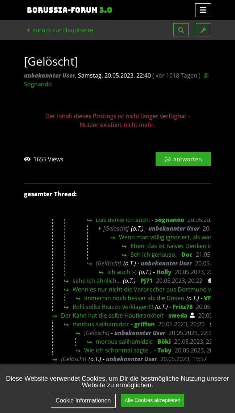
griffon (144, 324)
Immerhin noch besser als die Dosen (134, 298)
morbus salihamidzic (101, 324)
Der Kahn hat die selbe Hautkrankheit (112, 315)
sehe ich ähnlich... (96, 281)
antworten (183, 159)
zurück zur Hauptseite (60, 30)
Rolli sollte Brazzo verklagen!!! (112, 307)
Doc (187, 255)
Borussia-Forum (69, 10)
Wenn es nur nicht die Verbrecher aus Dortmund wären (149, 289)
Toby (164, 350)
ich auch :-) (122, 272)
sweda (177, 315)
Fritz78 (183, 307)
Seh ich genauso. (153, 255)
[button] (181, 30)
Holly (164, 272)
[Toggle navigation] (203, 10)
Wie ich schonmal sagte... (118, 350)
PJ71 (146, 281)
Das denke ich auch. (123, 220)
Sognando (169, 220)
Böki (164, 342)
